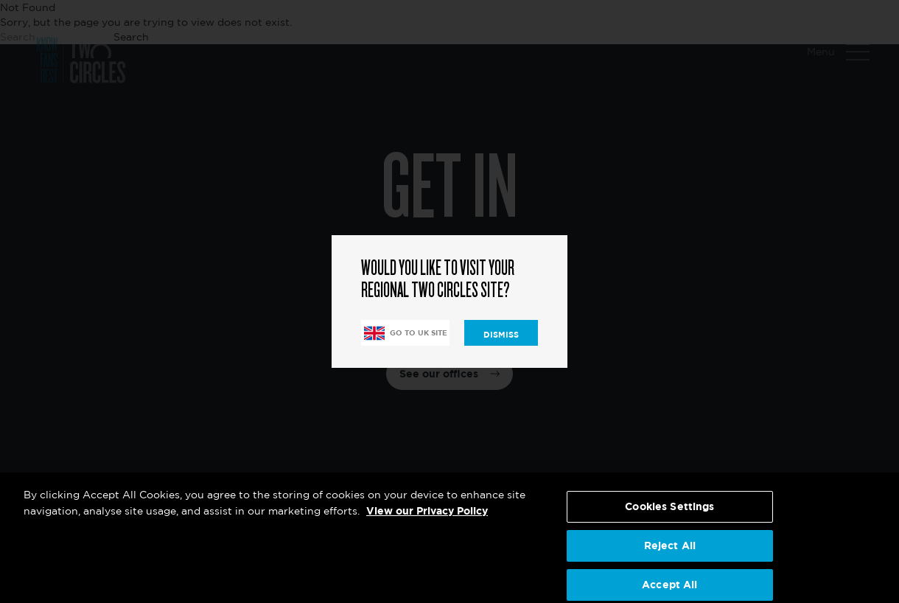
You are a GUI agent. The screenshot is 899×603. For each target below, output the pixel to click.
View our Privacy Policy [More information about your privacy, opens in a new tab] (427, 518)
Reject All (670, 552)
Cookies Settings (669, 513)
